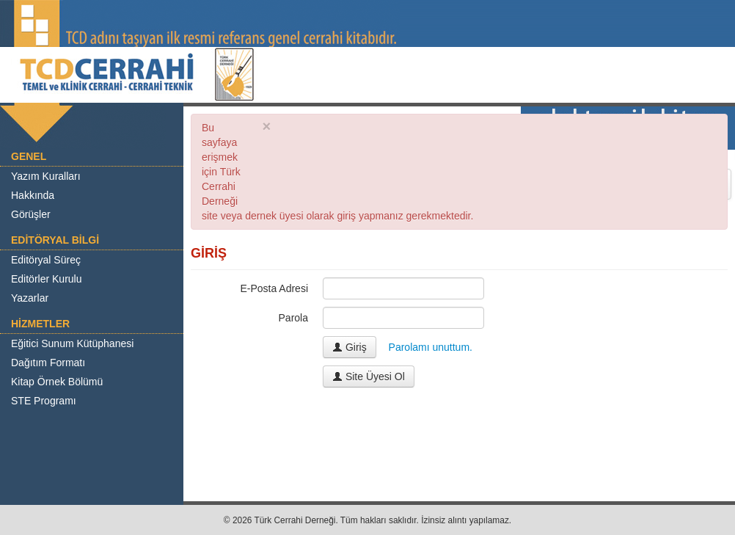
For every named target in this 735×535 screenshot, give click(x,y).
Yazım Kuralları (46, 176)
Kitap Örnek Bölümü (57, 381)
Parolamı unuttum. (430, 347)
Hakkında (32, 195)
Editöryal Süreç (46, 260)
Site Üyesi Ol (368, 376)
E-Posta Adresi (274, 288)
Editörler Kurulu (46, 279)
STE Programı (43, 401)
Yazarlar (29, 298)
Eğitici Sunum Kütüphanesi (72, 343)
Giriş (349, 347)
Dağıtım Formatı (48, 362)
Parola (293, 318)
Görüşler (31, 214)
